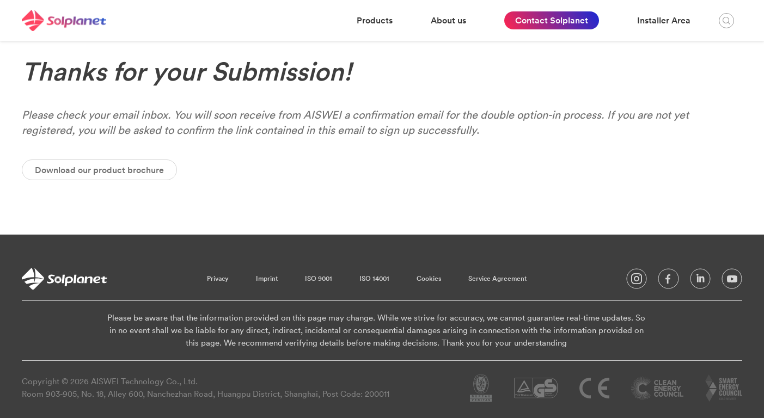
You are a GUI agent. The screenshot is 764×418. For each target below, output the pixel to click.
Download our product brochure (99, 169)
